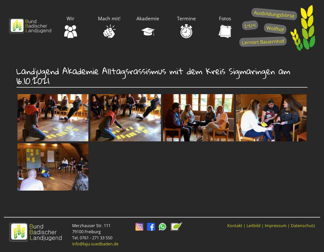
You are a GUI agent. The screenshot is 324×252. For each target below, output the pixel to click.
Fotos (225, 27)
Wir (71, 27)
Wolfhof (275, 28)
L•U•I (250, 25)
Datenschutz (303, 225)
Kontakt (234, 225)
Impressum (276, 225)
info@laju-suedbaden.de (95, 244)
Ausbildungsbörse (274, 14)
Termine (186, 27)
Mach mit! (109, 27)
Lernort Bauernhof (263, 42)
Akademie (147, 27)
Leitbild (253, 225)
